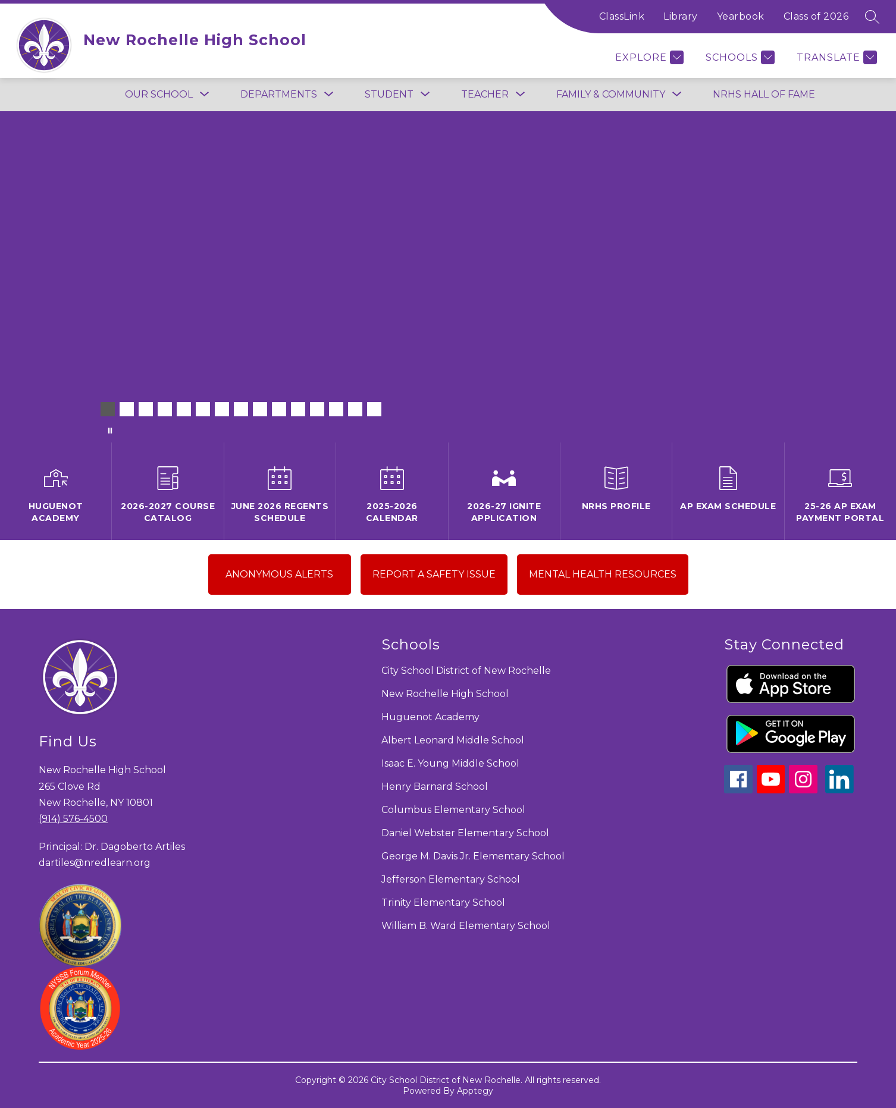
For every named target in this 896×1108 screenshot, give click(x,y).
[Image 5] (184, 409)
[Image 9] (260, 409)
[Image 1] (108, 409)
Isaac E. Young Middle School (450, 763)
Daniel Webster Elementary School (465, 833)
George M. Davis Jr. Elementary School (473, 856)
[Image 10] (279, 409)
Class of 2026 (816, 16)
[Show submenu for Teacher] (485, 94)
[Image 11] (298, 409)
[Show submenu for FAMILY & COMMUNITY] (610, 94)
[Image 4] (165, 409)
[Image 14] (355, 409)
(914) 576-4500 (73, 818)
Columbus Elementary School (453, 809)
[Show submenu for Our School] (159, 94)
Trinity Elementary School (443, 902)
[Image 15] (374, 409)
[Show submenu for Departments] (278, 94)
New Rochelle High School (445, 693)
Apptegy (475, 1090)
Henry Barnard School (434, 786)
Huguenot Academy (430, 717)
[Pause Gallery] (110, 430)
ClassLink (622, 16)
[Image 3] (146, 409)
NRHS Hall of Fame (764, 94)
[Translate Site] (835, 57)
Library (680, 16)
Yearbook (741, 16)
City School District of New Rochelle (466, 670)
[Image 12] (317, 409)
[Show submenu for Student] (389, 94)
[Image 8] (241, 409)
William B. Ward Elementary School (465, 925)
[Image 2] (127, 409)
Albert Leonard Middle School (452, 740)
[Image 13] (336, 409)
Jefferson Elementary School (450, 879)
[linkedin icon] (839, 790)
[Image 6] (203, 409)
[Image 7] (222, 409)
